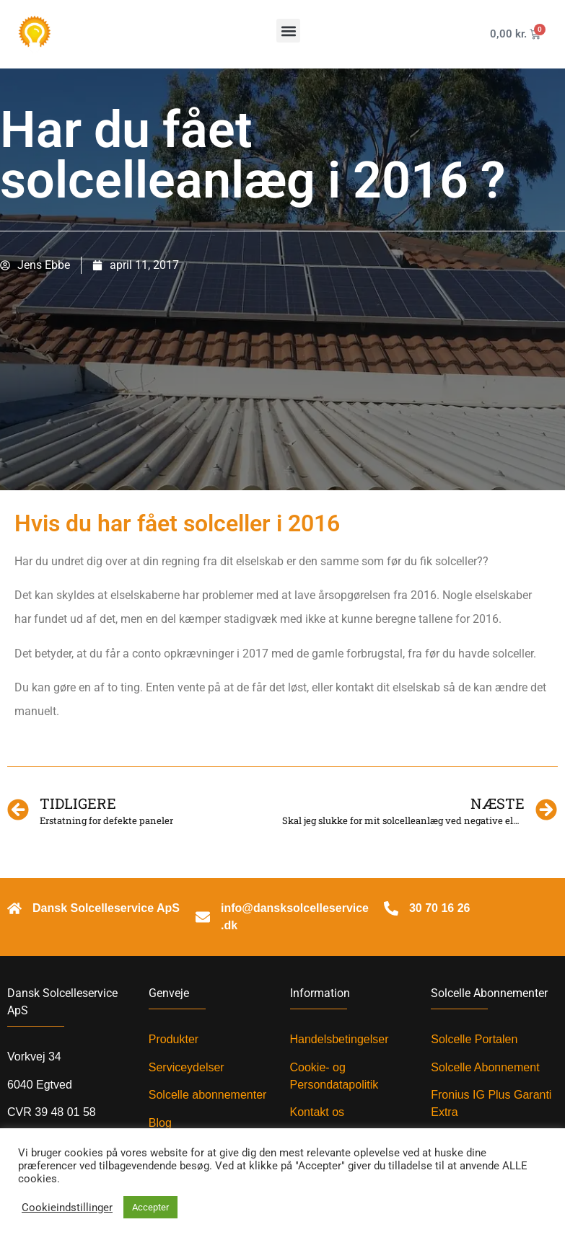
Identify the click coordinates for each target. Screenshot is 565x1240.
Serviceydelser (186, 1067)
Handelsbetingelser (339, 1039)
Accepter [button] (150, 1207)
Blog (160, 1123)
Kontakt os (317, 1112)
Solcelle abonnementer (208, 1095)
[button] (288, 31)
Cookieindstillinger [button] (67, 1207)
